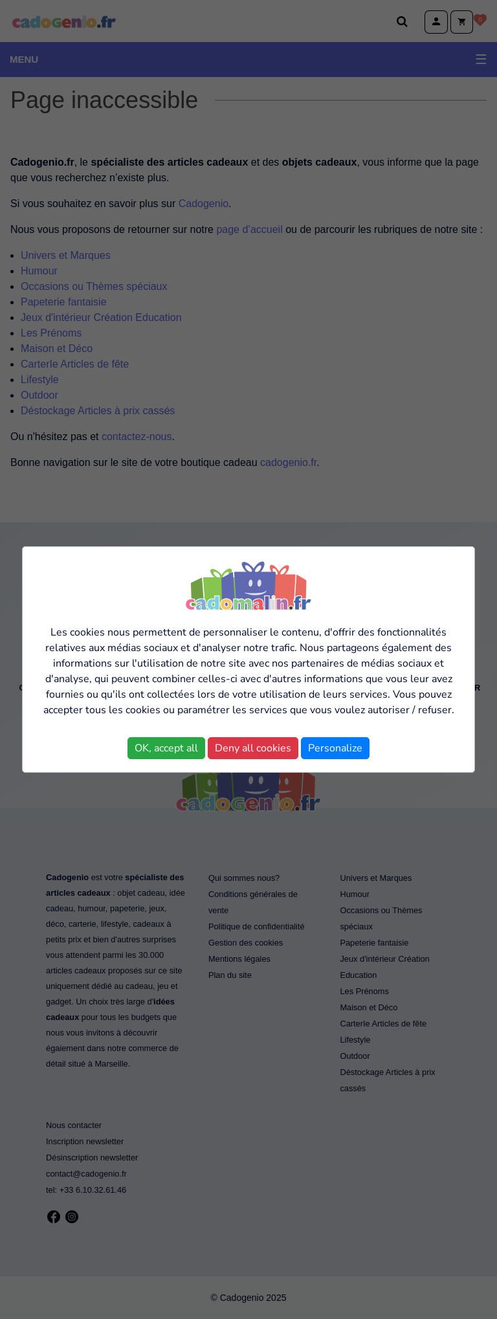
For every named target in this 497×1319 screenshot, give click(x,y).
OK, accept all (166, 748)
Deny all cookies (253, 748)
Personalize (335, 748)
